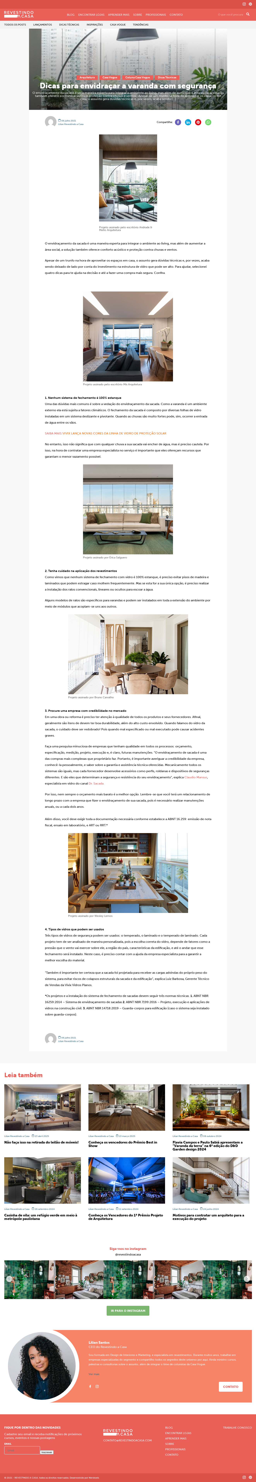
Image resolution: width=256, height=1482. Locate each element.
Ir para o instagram (128, 1311)
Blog (70, 15)
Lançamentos (42, 24)
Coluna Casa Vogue (137, 77)
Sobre (137, 15)
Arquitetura (87, 77)
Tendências (140, 24)
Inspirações (95, 24)
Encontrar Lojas (91, 15)
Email (7, 1444)
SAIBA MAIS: (54, 433)
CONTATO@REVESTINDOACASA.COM (127, 1440)
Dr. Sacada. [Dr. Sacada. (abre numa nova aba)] (96, 783)
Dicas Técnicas (69, 24)
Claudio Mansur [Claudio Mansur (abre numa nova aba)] (195, 777)
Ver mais (94, 1374)
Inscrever (47, 1452)
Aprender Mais (118, 15)
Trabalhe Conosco (237, 1427)
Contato (176, 15)
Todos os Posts (15, 24)
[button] (247, 1279)
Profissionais (156, 15)
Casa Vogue (118, 24)
